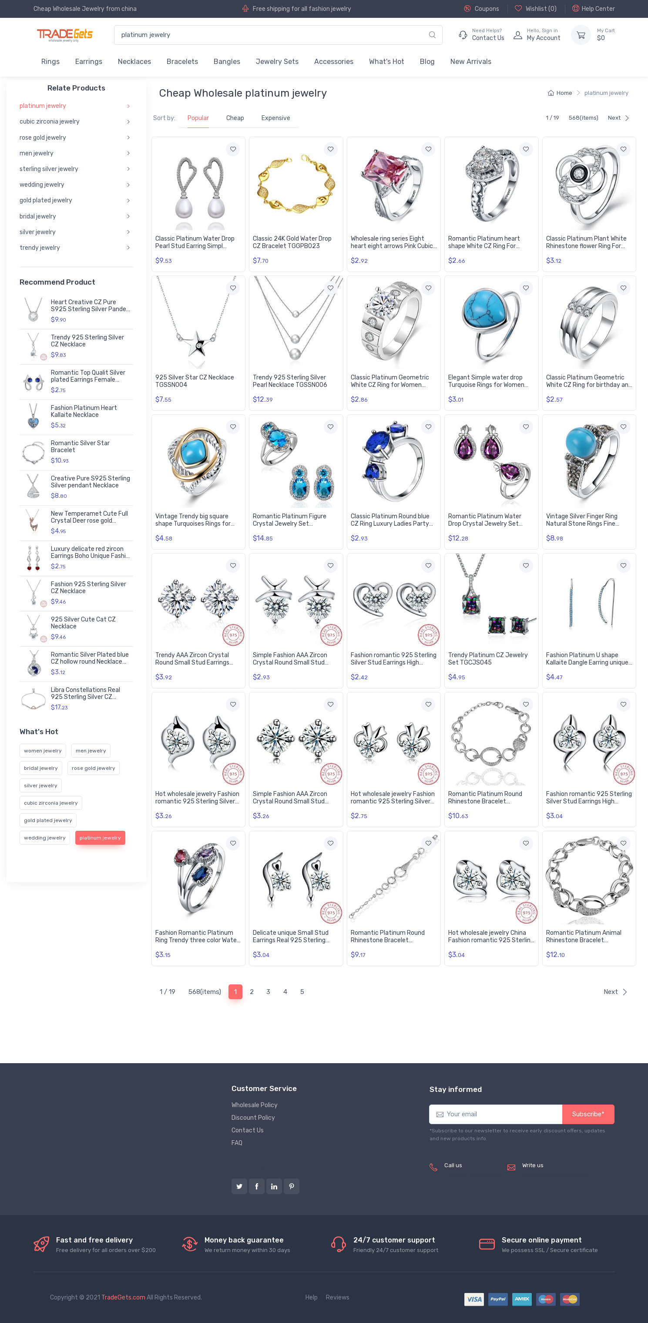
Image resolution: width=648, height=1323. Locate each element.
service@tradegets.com (556, 1175)
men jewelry (37, 153)
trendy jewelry (40, 248)
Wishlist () (536, 9)
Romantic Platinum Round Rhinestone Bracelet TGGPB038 (388, 940)
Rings (50, 61)
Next (619, 117)
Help (312, 1297)
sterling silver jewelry (49, 169)
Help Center (593, 9)
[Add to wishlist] (233, 149)
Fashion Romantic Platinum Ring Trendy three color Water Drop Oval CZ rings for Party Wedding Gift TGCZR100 (197, 943)
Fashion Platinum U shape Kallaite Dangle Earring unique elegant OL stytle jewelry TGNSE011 (587, 666)
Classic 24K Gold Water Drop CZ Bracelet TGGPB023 (292, 242)
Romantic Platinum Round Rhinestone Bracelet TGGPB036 (485, 801)
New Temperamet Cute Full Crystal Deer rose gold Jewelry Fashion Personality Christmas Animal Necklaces (91, 524)
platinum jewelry (43, 106)
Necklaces (134, 61)
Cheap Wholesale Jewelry (69, 9)
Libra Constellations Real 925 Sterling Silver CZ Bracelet (85, 697)
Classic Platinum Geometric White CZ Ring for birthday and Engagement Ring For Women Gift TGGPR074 (589, 388)
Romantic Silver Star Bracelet (80, 447)
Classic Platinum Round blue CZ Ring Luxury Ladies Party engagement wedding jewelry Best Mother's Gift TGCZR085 (393, 527)
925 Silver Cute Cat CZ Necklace (83, 623)
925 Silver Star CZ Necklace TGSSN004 (194, 381)
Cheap (235, 118)
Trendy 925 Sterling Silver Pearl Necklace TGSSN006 (290, 381)
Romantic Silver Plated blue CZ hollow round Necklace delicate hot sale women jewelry (90, 665)
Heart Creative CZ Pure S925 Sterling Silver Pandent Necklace (92, 310)
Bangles (227, 61)
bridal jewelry (38, 216)
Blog (427, 61)
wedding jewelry (42, 184)
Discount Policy (253, 1118)
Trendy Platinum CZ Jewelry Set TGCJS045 (488, 658)
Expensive (276, 118)
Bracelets (182, 61)
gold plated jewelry (46, 200)
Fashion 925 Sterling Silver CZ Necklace (88, 588)
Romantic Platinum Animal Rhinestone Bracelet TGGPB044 (583, 940)
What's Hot (386, 61)
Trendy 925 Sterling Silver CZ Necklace (87, 341)
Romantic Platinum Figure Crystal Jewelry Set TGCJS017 (289, 524)
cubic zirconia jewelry (50, 121)
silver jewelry (38, 232)
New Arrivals (470, 61)
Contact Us (248, 1130)
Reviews (337, 1297)
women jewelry (43, 751)
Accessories (333, 61)
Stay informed (456, 1089)
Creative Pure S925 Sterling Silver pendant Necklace (90, 482)
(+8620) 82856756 (472, 1175)
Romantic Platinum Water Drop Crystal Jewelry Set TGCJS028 (484, 524)
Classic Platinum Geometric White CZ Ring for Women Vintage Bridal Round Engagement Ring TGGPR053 (392, 388)
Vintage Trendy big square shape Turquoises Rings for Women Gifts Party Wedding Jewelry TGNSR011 (195, 527)
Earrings (88, 61)
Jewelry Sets (277, 61)
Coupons (481, 9)
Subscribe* (588, 1114)
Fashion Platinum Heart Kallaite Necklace (84, 411)
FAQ (237, 1143)
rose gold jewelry (43, 137)
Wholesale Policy (255, 1105)
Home (560, 93)
